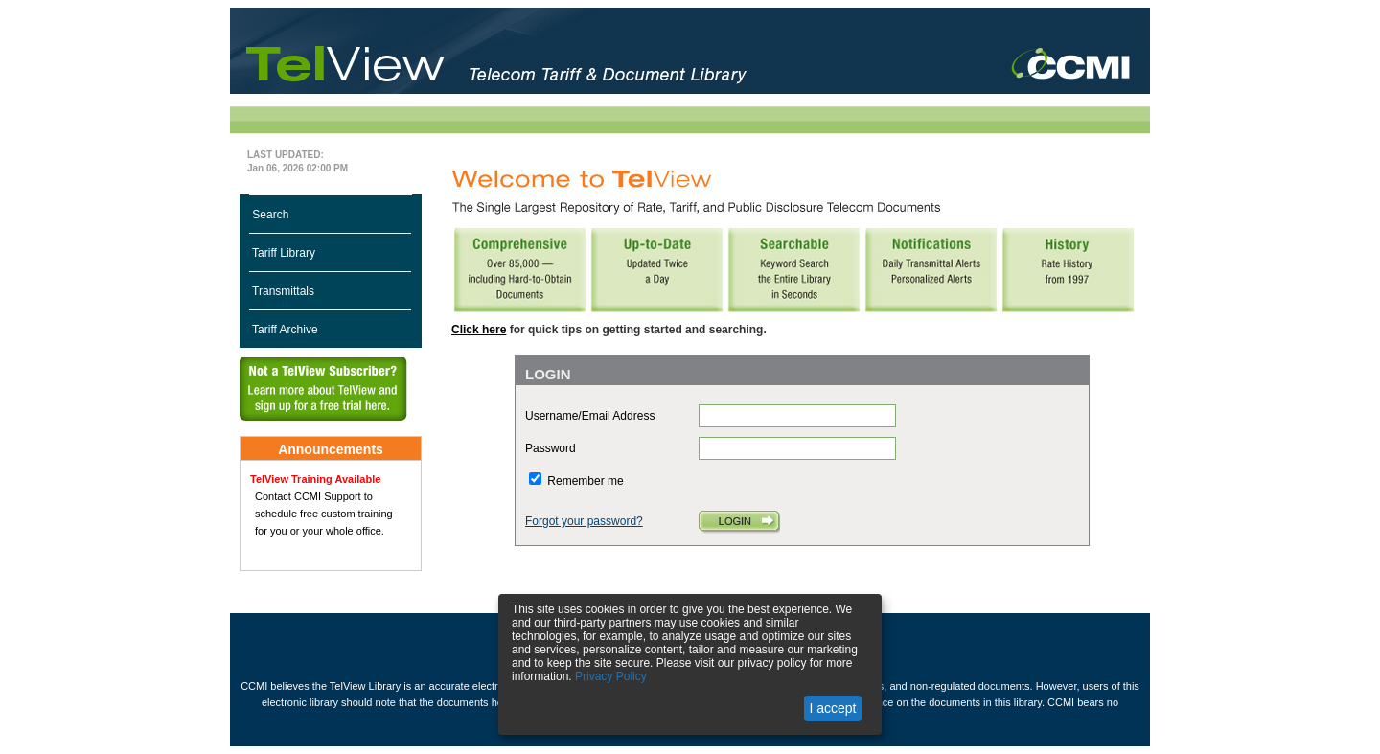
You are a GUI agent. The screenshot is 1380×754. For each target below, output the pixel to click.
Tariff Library (282, 253)
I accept (832, 708)
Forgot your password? (584, 521)
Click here (478, 329)
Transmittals (281, 291)
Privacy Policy (611, 676)
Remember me (585, 481)
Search (268, 214)
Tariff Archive (283, 329)
